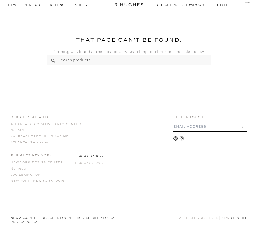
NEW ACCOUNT (23, 218)
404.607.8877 (91, 155)
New (12, 5)
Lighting (56, 5)
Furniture (32, 5)
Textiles (78, 5)
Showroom (193, 5)
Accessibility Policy (96, 218)
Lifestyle (219, 5)
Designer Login (56, 218)
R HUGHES (238, 218)
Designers (166, 5)
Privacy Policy (24, 222)
